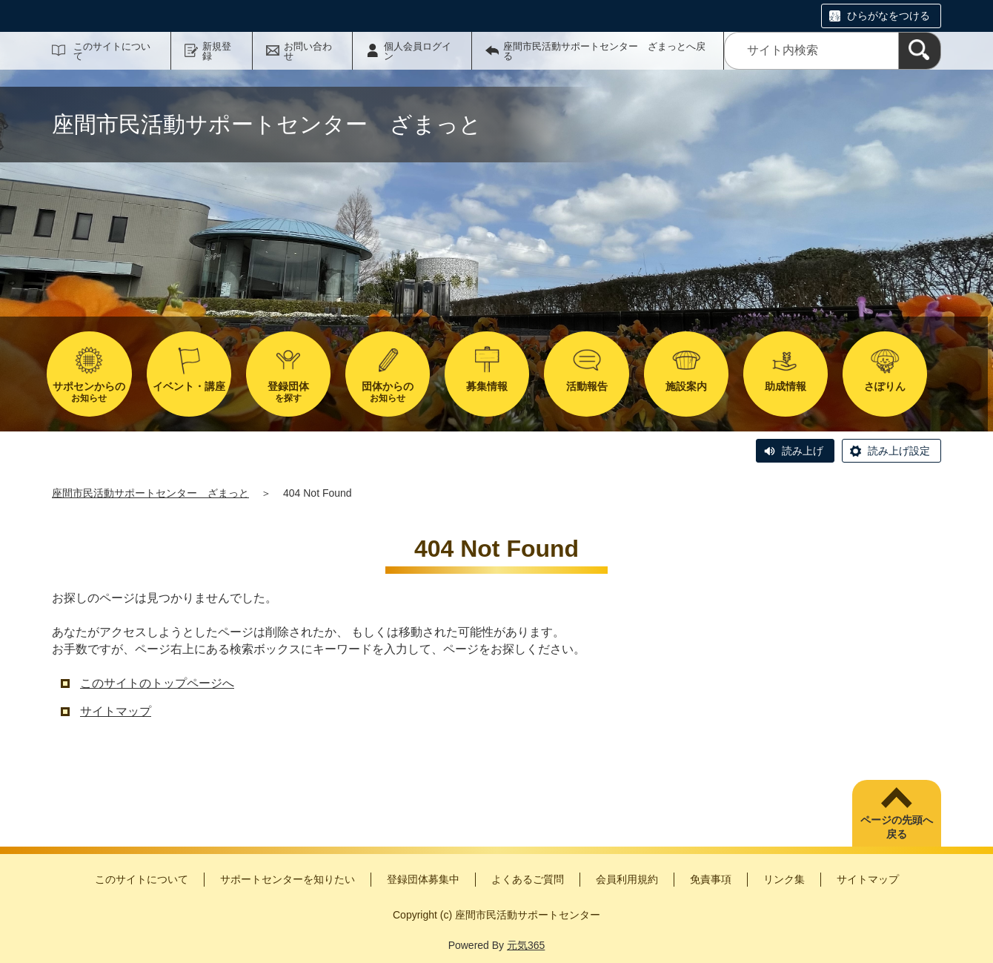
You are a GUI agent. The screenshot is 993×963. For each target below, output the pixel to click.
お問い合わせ (308, 51)
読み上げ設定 (899, 451)
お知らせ (89, 391)
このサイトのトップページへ (157, 683)
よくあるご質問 (527, 879)
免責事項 (710, 879)
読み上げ (802, 451)
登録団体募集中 (423, 879)
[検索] (919, 51)
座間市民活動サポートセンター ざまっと (150, 493)
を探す (288, 391)
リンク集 (784, 879)
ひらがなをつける (888, 15)
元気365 (526, 945)
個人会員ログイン (417, 51)
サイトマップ (115, 711)
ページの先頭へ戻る (896, 827)
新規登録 (216, 51)
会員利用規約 (627, 879)
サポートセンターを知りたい (287, 879)
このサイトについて (111, 51)
